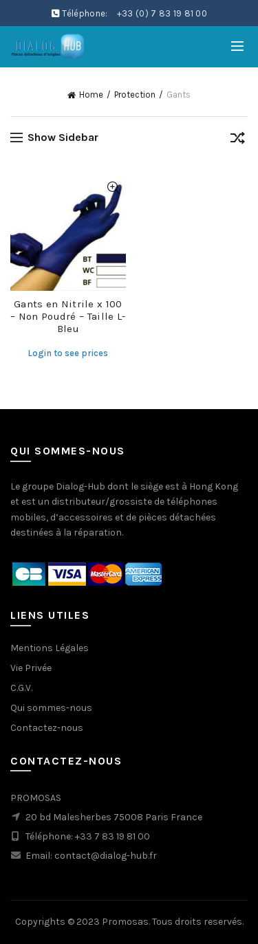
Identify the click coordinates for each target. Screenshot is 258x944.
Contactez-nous (46, 728)
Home (91, 94)
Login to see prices (68, 353)
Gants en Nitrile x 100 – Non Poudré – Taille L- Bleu (67, 316)
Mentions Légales (49, 648)
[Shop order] (237, 140)
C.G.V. (21, 688)
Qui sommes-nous (51, 708)
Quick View (114, 188)
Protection (134, 94)
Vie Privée (31, 668)
